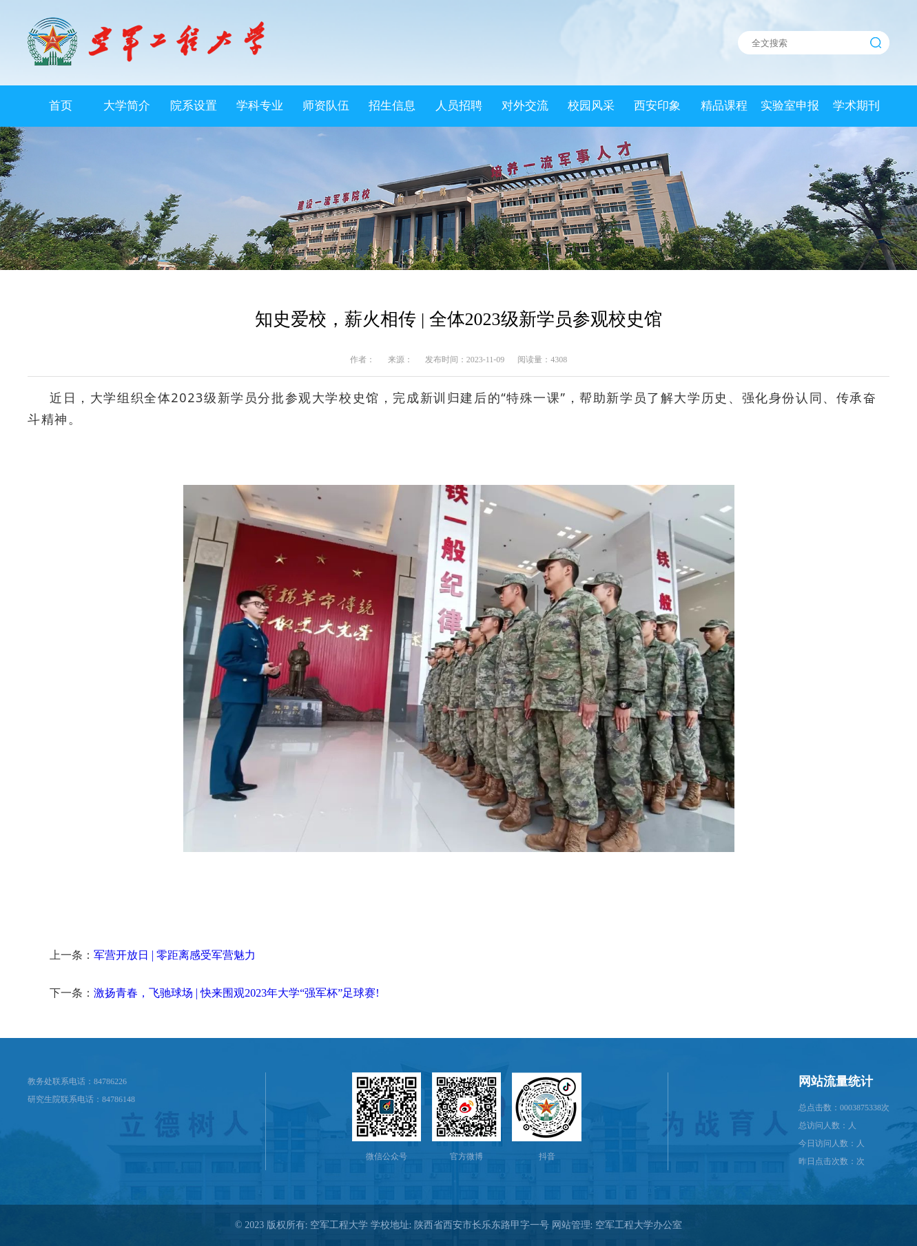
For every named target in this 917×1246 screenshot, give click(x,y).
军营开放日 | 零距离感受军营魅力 (175, 955)
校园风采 (591, 105)
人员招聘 (458, 105)
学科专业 (259, 105)
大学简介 (126, 105)
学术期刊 (856, 105)
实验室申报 (790, 105)
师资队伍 (325, 105)
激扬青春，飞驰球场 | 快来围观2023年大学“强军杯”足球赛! (237, 993)
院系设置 (193, 105)
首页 (60, 105)
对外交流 (525, 105)
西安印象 (657, 105)
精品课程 (724, 105)
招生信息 (392, 105)
